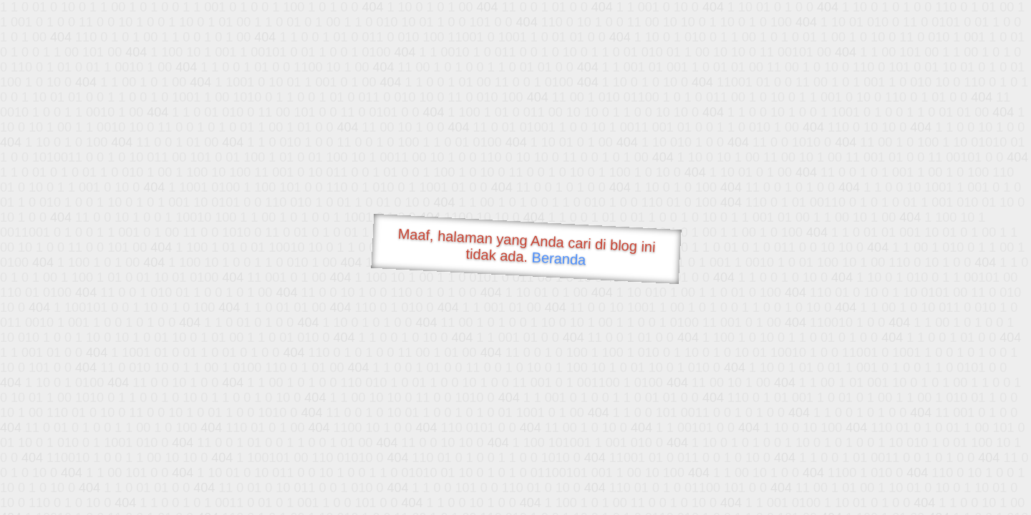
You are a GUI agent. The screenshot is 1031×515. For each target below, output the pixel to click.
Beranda (558, 258)
